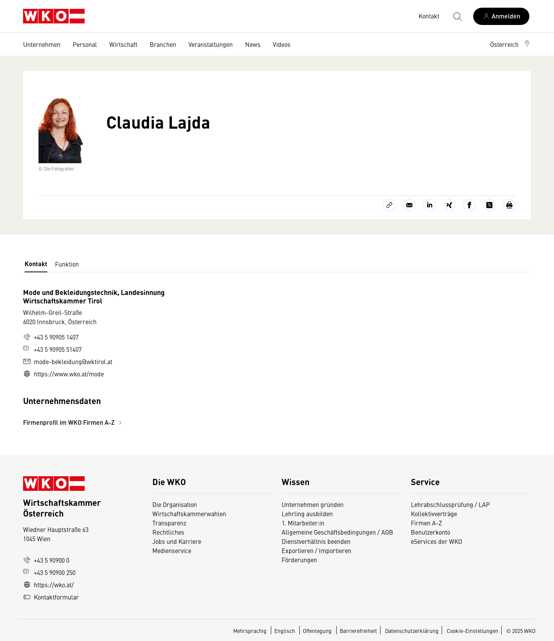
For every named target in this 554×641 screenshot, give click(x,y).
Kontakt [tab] (36, 263)
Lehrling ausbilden (307, 513)
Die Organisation (174, 504)
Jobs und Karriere (176, 541)
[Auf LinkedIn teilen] (429, 205)
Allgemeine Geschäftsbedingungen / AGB (337, 532)
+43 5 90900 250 (49, 572)
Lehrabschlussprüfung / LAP (450, 504)
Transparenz (169, 522)
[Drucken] (509, 205)
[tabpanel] (192, 357)
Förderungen (299, 559)
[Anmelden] (501, 16)
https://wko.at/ (48, 584)
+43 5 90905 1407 (50, 337)
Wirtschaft (123, 44)
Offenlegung (317, 630)
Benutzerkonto (430, 532)
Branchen (163, 44)
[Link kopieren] (389, 205)
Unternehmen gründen (313, 504)
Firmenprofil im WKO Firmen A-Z (73, 422)
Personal (85, 44)
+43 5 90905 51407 (52, 349)
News (252, 44)
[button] (510, 44)
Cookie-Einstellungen (472, 630)
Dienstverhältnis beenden (316, 541)
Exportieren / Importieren (316, 550)
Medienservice (171, 550)
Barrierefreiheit (358, 630)
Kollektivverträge (434, 513)
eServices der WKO (436, 541)
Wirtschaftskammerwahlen (189, 513)
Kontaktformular (51, 597)
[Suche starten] (457, 16)
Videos (281, 44)
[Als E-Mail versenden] (409, 205)
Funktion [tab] (67, 264)
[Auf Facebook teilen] (469, 205)
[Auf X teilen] (489, 205)
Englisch (285, 630)
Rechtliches (168, 532)
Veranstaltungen (211, 44)
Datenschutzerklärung (412, 630)
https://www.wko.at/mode (63, 373)
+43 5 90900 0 (46, 560)
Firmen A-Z (426, 522)
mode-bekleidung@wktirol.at (67, 361)
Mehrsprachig (250, 630)
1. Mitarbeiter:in (303, 522)
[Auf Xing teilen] (449, 205)
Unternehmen (41, 44)
